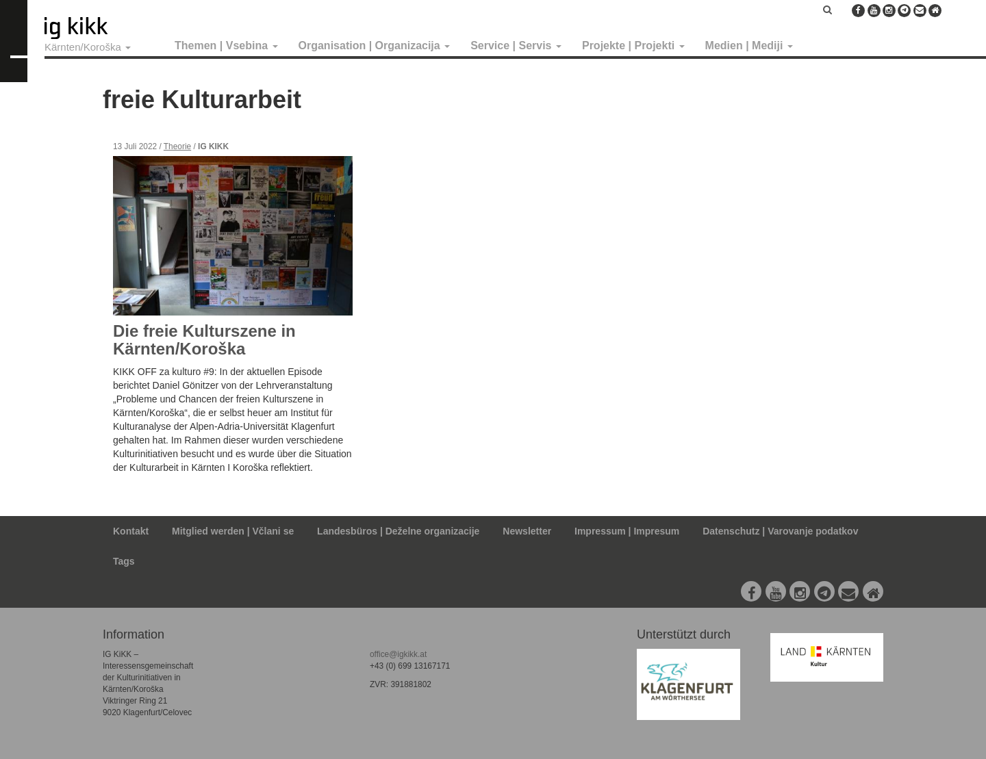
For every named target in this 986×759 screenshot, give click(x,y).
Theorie (177, 146)
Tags (124, 561)
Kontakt (131, 531)
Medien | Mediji (749, 45)
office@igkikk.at (398, 654)
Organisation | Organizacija (375, 45)
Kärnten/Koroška (88, 47)
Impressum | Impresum (626, 531)
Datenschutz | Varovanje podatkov (780, 531)
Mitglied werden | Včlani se (233, 531)
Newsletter (527, 531)
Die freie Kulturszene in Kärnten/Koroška (204, 340)
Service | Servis (515, 45)
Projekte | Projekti (633, 45)
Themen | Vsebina (226, 45)
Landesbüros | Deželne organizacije (398, 531)
